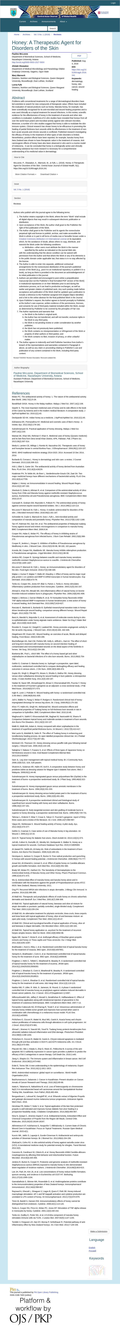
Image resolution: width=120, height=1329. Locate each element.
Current (22, 21)
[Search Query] (33, 28)
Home (16, 34)
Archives (33, 21)
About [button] (63, 21)
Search (53, 28)
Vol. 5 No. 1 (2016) (42, 34)
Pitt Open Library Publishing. (46, 1292)
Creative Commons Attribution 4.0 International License (43, 239)
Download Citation (49, 174)
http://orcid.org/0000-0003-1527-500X (28, 62)
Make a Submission (98, 1231)
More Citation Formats (25, 174)
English (92, 1247)
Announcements (49, 21)
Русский (92, 1251)
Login (113, 3)
